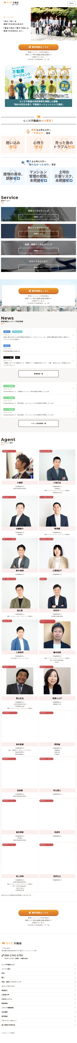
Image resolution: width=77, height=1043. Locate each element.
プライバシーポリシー (9, 1020)
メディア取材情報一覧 (38, 423)
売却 (3, 973)
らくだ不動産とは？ (8, 964)
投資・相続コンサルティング (11, 982)
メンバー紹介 (6, 969)
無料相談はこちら (38, 47)
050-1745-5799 (43, 54)
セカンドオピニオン (8, 986)
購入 (3, 977)
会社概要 (5, 1012)
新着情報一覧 (38, 374)
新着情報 (5, 1003)
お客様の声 (5, 995)
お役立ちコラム (7, 999)
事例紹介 (5, 990)
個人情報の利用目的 (8, 1025)
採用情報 (5, 1016)
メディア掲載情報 (8, 1007)
